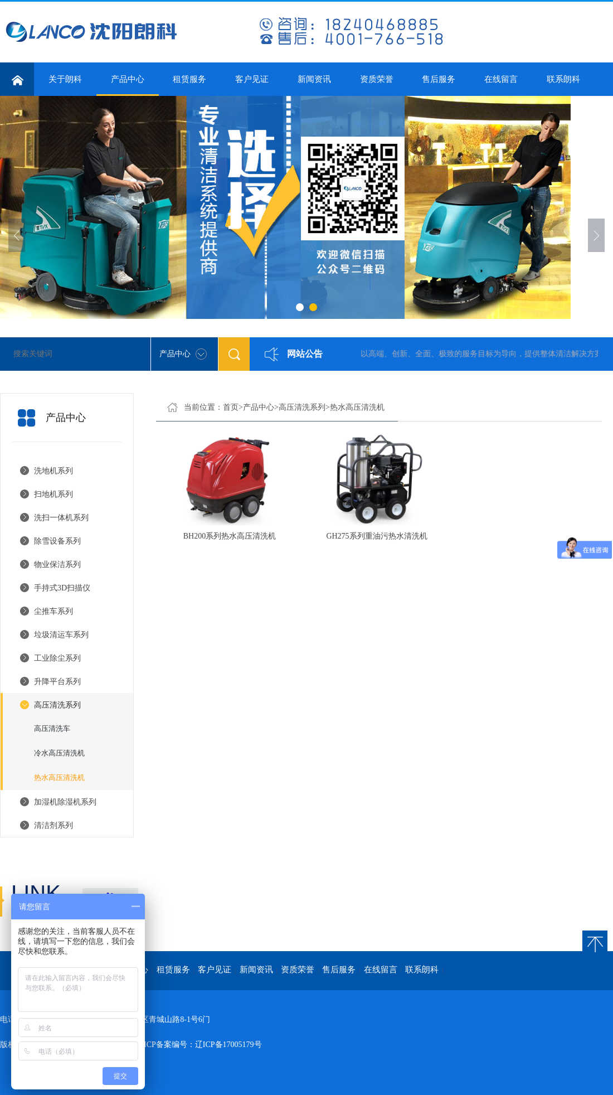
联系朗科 (563, 79)
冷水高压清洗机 (59, 753)
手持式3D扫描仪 (62, 588)
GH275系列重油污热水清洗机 (376, 536)
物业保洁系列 (57, 564)
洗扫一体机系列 (61, 517)
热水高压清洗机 (59, 777)
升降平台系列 (57, 681)
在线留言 (501, 79)
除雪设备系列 (57, 541)
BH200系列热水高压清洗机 (229, 536)
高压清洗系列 (57, 705)
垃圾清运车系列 (61, 635)
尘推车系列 (53, 611)
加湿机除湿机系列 (65, 802)
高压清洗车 (52, 728)
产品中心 (127, 85)
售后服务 (438, 79)
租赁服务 (189, 79)
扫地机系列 (53, 494)
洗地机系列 (53, 471)
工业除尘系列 (57, 658)
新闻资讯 (314, 79)
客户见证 (252, 79)
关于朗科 (65, 79)
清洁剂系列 (53, 825)
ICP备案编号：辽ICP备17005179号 (203, 1044)
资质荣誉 (376, 79)
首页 (231, 407)
